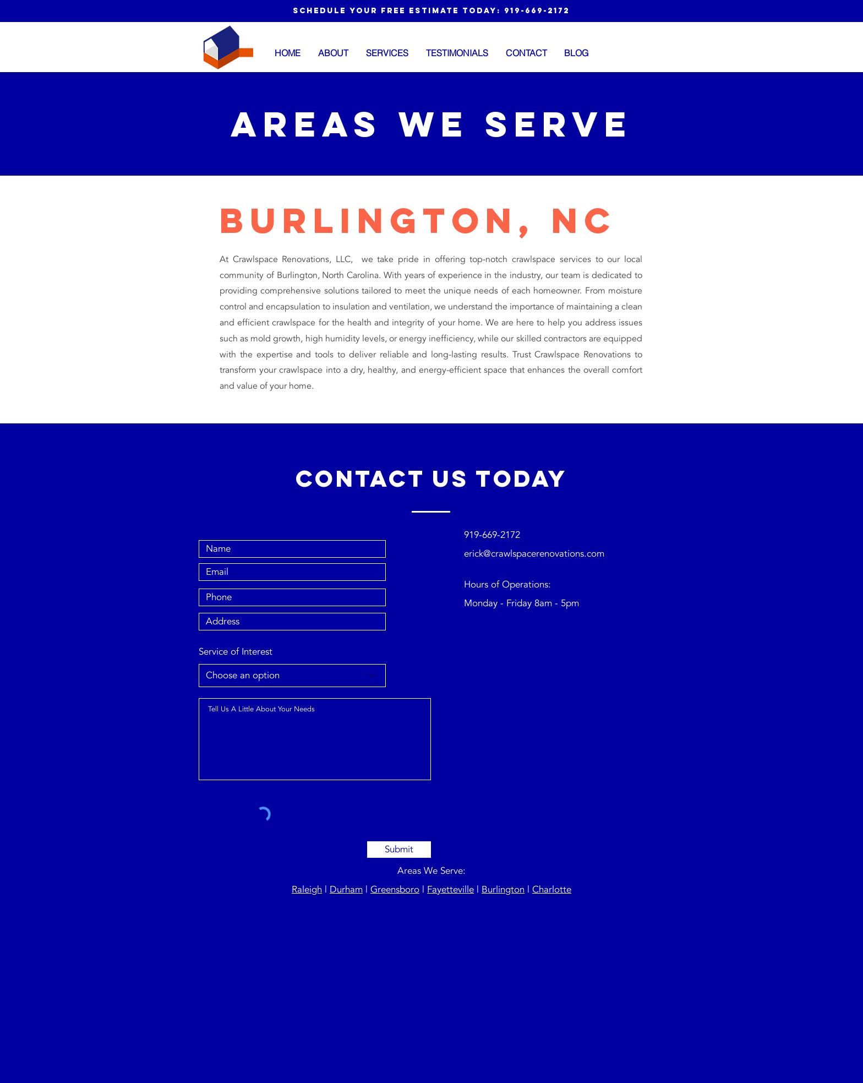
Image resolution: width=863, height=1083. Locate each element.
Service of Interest (235, 651)
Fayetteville (450, 889)
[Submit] (399, 849)
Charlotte (551, 889)
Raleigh (307, 889)
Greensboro (394, 889)
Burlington (503, 889)
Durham (346, 889)
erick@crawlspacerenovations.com (534, 553)
